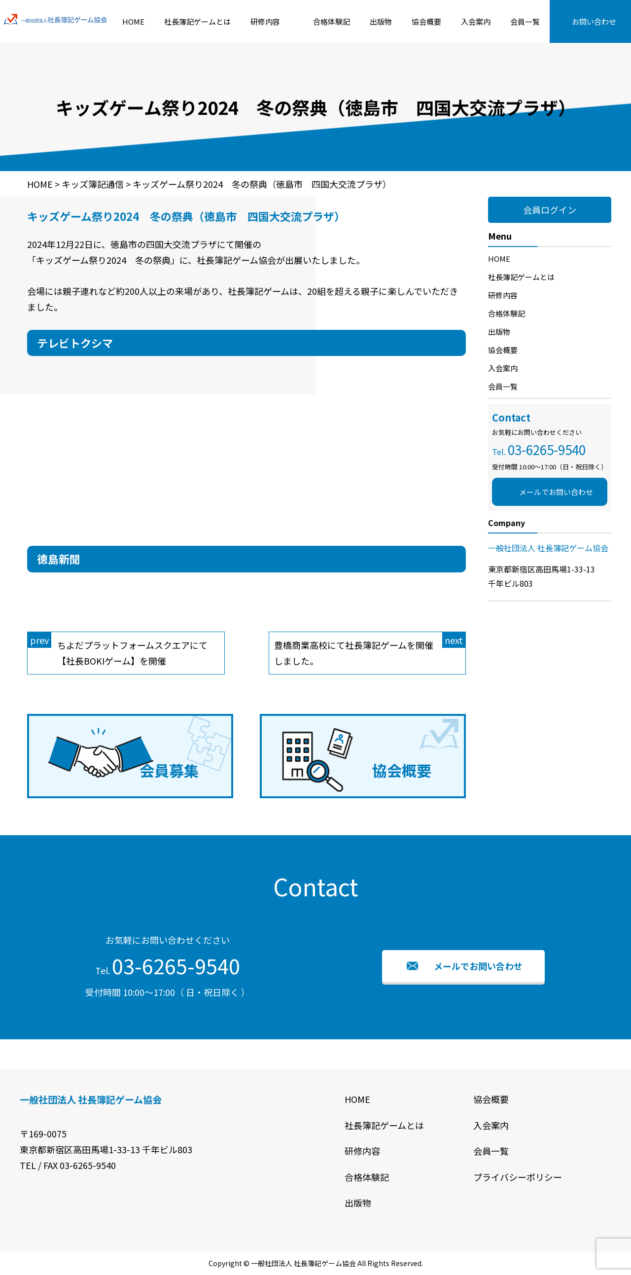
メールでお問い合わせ (556, 492)
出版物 (381, 21)
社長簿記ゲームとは (197, 21)
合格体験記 (331, 21)
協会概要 (426, 21)
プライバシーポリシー (517, 1176)
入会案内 (476, 21)
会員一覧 (525, 21)
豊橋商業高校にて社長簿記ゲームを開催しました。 (370, 649)
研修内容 (265, 21)
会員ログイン (549, 209)
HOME (133, 21)
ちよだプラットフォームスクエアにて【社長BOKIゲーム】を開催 (118, 649)
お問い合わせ (594, 21)
